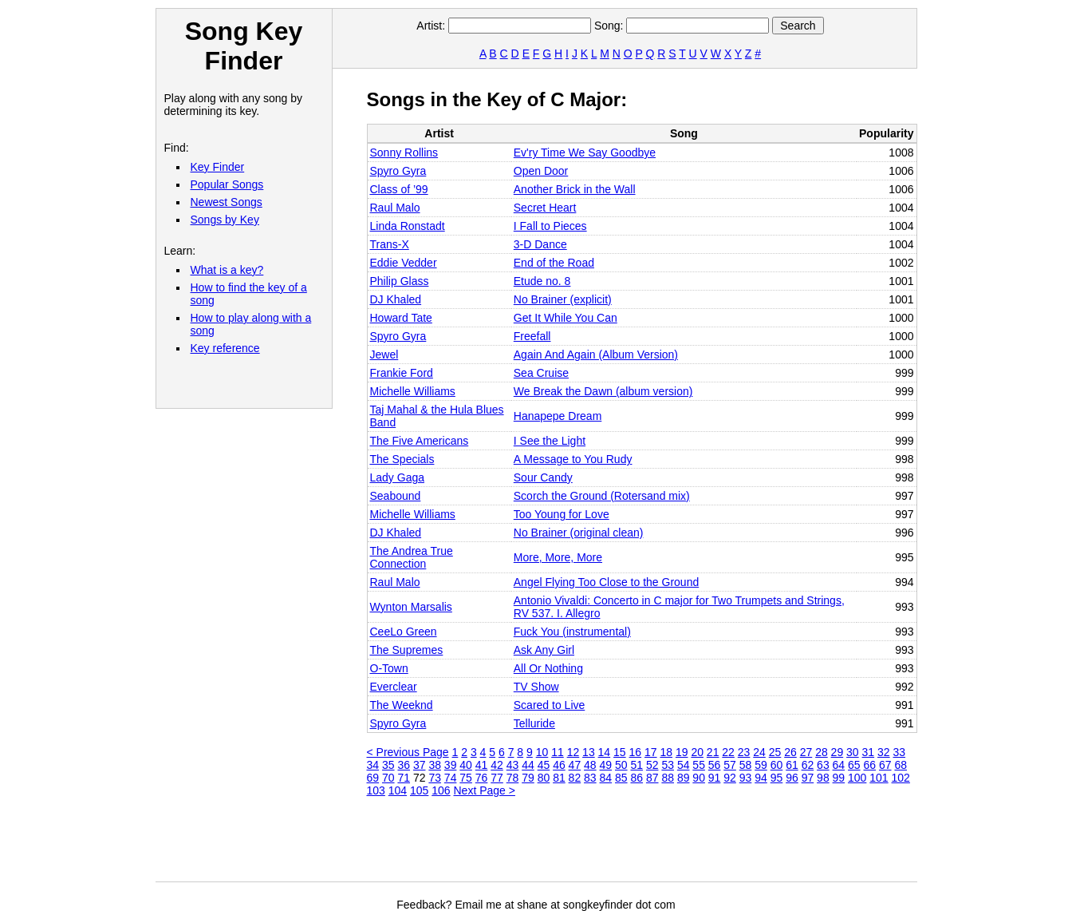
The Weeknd (401, 705)
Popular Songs (227, 184)
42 (497, 765)
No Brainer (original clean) (579, 532)
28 (821, 752)
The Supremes (406, 650)
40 (465, 765)
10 (542, 752)
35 (388, 765)
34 (373, 765)
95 (776, 777)
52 (652, 765)
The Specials (402, 459)
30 (852, 752)
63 (823, 765)
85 (621, 777)
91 (714, 777)
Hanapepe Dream (558, 416)
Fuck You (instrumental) (572, 631)
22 (728, 752)
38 (434, 765)
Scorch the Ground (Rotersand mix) (602, 495)
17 (650, 752)
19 (682, 752)
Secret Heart (545, 207)
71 (403, 777)
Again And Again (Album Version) (596, 354)
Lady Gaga (397, 477)
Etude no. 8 (542, 281)
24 (759, 752)
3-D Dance (540, 244)
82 (575, 777)
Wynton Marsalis (411, 606)
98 (823, 777)
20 (697, 752)
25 (775, 752)
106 (441, 790)
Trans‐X (389, 244)
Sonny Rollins (404, 152)
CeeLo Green (403, 631)
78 (512, 777)
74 (450, 777)
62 (808, 765)
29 (837, 752)
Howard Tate (401, 317)
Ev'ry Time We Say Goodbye (585, 152)
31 (868, 752)
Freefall (532, 336)
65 (854, 765)
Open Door (541, 170)
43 (512, 765)
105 (419, 790)
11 (557, 752)
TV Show (536, 686)
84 (606, 777)
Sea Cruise (541, 372)
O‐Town (389, 668)
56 (714, 765)
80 (544, 777)
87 (652, 777)
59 (761, 765)
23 (744, 752)
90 (698, 777)
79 (528, 777)
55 (698, 765)
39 (450, 765)
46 (559, 765)
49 (606, 765)
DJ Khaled (396, 299)
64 (839, 765)
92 (729, 777)
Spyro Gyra (398, 170)
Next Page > (484, 790)
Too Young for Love (561, 514)
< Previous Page (408, 752)
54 (683, 765)
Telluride (534, 723)
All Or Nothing (548, 668)
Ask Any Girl (544, 650)
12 (573, 752)
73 (434, 777)
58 (745, 765)
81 (559, 777)
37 (419, 765)
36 (403, 765)
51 (636, 765)
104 (397, 790)
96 (792, 777)
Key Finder (218, 166)
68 (900, 765)
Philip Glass (399, 281)
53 (667, 765)
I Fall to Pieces (550, 226)
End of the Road (554, 262)
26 (790, 752)
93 (745, 777)
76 (481, 777)
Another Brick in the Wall (575, 189)
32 (883, 752)
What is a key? (227, 269)
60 (776, 765)
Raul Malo (395, 207)
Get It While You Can (565, 317)
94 (761, 777)
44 (528, 765)
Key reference (225, 348)
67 (885, 765)
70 (388, 777)
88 (667, 777)
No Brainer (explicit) (563, 299)
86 (636, 777)
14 (604, 752)
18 (666, 752)
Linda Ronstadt (407, 226)
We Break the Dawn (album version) (603, 391)
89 (683, 777)
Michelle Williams (412, 391)
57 (729, 765)
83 (590, 777)
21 (713, 752)
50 (621, 765)
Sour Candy (543, 477)
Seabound (395, 495)
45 (544, 765)
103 (376, 790)
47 (575, 765)
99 (839, 777)
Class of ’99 (399, 189)
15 (619, 752)
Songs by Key (225, 219)
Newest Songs (226, 202)
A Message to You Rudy (573, 459)
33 (899, 752)
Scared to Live (549, 705)
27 (806, 752)
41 (481, 765)
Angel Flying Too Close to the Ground (606, 582)
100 (857, 777)
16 (635, 752)
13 (588, 752)
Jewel (384, 354)
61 (792, 765)
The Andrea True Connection (411, 557)
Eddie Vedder (403, 262)
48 (590, 765)
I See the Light (549, 440)
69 (373, 777)
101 (878, 777)
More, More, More (558, 557)
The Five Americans (419, 440)
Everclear (393, 686)
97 (808, 777)
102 (901, 777)
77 (497, 777)
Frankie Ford (401, 372)
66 (870, 765)
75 (465, 777)
